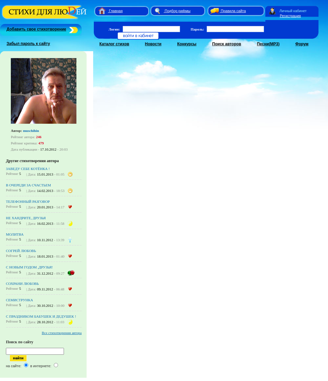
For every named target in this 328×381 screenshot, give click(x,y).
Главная (116, 11)
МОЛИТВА (15, 234)
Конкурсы (186, 44)
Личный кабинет (293, 11)
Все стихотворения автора (62, 333)
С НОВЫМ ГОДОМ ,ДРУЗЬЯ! (29, 267)
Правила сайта (233, 11)
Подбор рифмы (178, 11)
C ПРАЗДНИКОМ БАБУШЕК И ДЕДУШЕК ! (41, 316)
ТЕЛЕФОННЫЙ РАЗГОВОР (28, 201)
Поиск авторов (226, 44)
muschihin (31, 131)
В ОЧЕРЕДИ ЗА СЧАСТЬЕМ (28, 185)
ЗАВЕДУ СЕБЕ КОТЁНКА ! (28, 169)
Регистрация (290, 16)
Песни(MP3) (268, 44)
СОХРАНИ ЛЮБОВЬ (22, 284)
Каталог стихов (114, 44)
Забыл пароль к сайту (28, 43)
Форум (301, 44)
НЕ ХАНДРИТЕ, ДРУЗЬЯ (26, 218)
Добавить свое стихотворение (36, 29)
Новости (153, 44)
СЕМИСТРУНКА (19, 300)
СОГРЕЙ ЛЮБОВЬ (21, 251)
